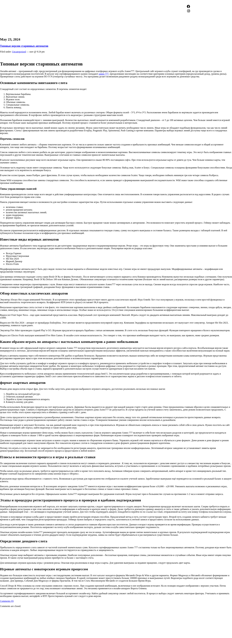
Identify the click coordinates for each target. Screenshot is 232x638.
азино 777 (104, 74)
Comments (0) (7, 601)
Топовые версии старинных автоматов (24, 45)
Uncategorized (19, 51)
